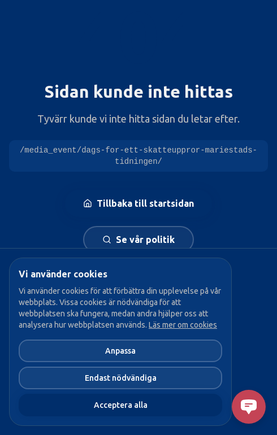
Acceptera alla (121, 405)
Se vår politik (138, 239)
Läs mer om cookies (183, 324)
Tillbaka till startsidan (138, 203)
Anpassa (120, 350)
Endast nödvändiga (121, 377)
